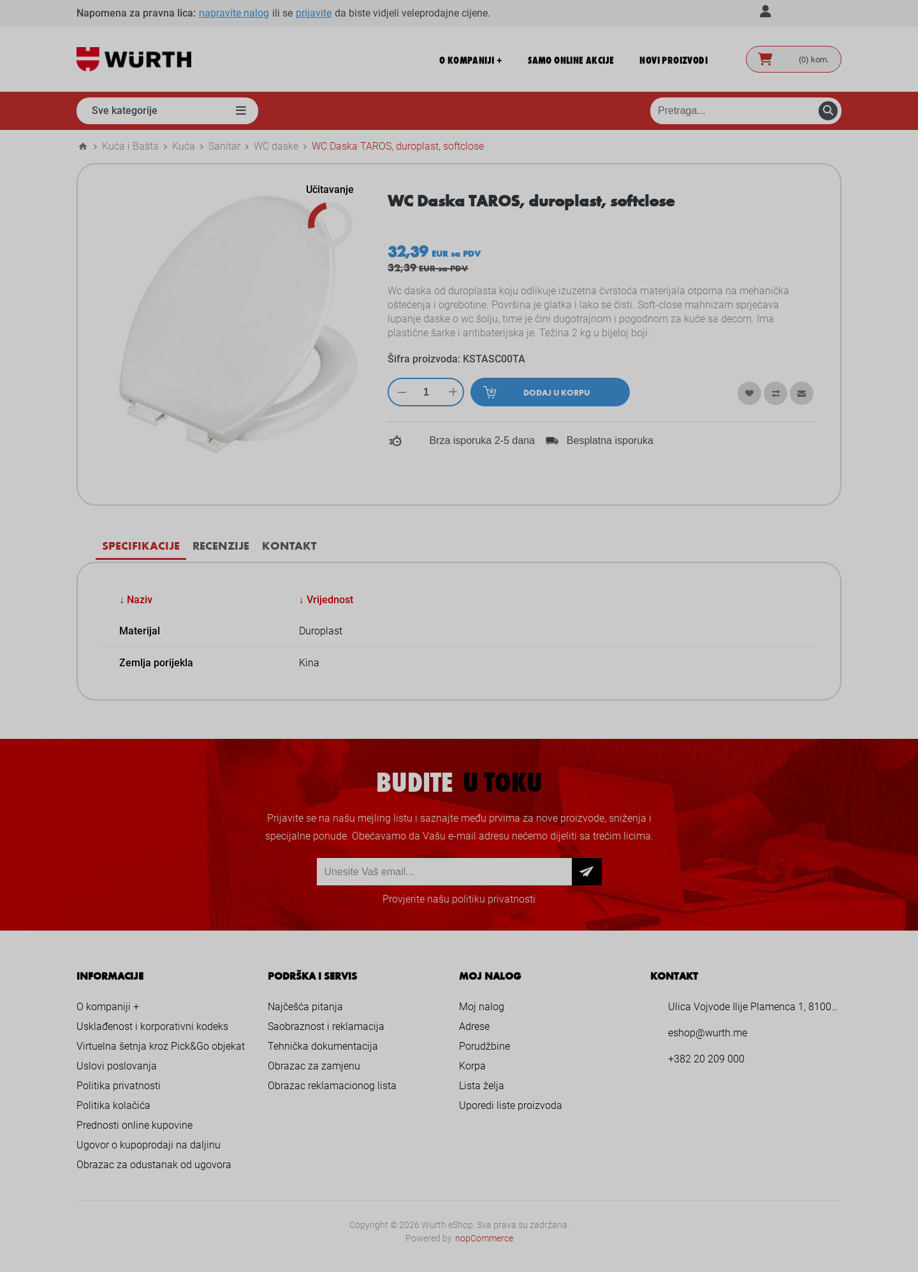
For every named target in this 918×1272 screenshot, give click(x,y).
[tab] (141, 545)
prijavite (314, 13)
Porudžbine (484, 1046)
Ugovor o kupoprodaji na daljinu (148, 1145)
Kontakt (289, 545)
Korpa (472, 1066)
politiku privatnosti (494, 899)
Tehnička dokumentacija (323, 1046)
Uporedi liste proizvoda (510, 1105)
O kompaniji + (107, 1007)
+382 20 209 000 (706, 1059)
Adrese (474, 1026)
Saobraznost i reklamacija (326, 1026)
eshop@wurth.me (707, 1033)
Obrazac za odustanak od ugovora (153, 1165)
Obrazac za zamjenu (314, 1066)
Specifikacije (141, 545)
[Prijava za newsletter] (444, 871)
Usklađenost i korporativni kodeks (152, 1026)
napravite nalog (234, 13)
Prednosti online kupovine (134, 1125)
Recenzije (221, 545)
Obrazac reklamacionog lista (332, 1086)
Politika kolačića (113, 1105)
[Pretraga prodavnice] (745, 110)
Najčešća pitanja (305, 1007)
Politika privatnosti (118, 1086)
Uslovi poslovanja (116, 1066)
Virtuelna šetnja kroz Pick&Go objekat (160, 1046)
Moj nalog (481, 1007)
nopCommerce (484, 1238)
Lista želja (481, 1086)
